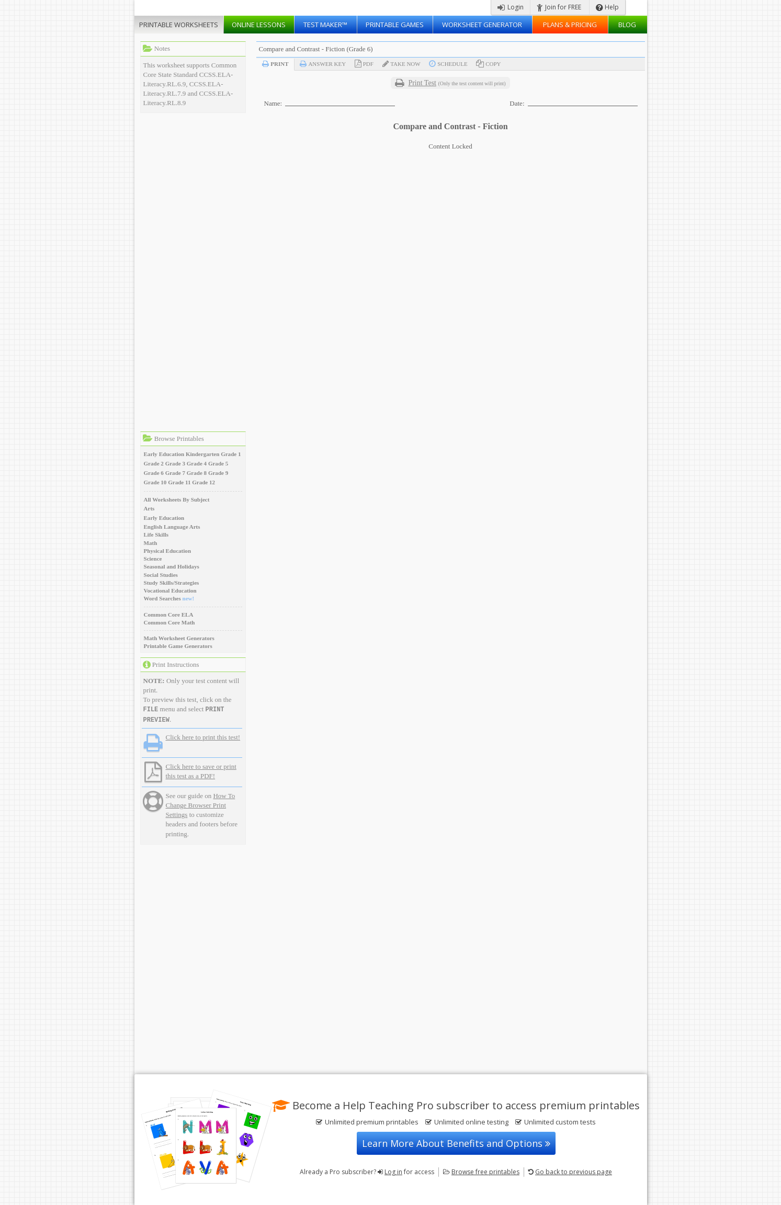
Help (607, 7)
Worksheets (178, 24)
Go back (573, 1171)
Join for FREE (559, 7)
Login (510, 7)
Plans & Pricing (570, 24)
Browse (485, 1171)
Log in (393, 1171)
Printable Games (395, 24)
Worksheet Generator (482, 24)
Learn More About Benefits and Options (456, 1143)
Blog (627, 24)
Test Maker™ (325, 24)
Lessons (259, 24)
